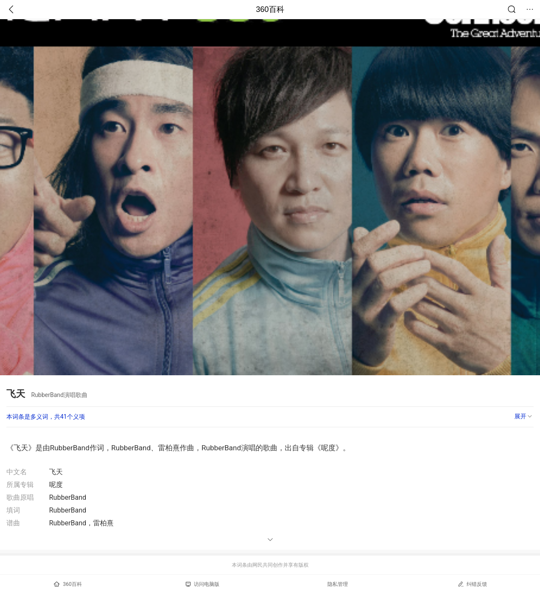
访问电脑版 (202, 584)
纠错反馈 (472, 584)
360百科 (270, 9)
